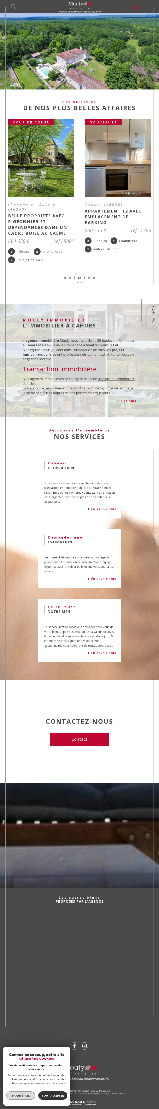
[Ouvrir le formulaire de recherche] (13, 6)
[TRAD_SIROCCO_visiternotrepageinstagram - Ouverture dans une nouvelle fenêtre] (84, 1035)
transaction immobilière (116, 368)
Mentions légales (73, 1083)
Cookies (121, 1083)
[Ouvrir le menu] (137, 6)
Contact (154, 315)
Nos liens (95, 1083)
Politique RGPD (109, 1083)
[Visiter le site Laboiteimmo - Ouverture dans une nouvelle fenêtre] (79, 1097)
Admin (86, 1083)
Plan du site (56, 1083)
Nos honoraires (41, 1083)
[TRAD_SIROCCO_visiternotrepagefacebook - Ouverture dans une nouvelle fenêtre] (74, 1035)
